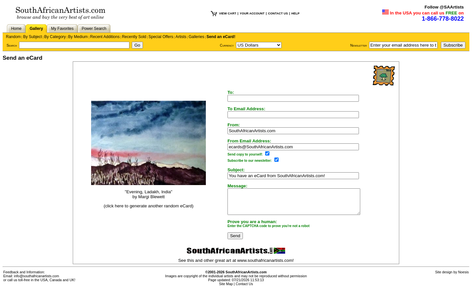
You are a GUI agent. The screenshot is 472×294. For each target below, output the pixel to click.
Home (16, 28)
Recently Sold (134, 36)
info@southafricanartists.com (36, 281)
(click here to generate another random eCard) (144, 208)
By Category (55, 36)
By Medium (78, 36)
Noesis (463, 277)
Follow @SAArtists (444, 7)
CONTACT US (278, 13)
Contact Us (244, 289)
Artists (180, 36)
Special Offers (160, 36)
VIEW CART (227, 13)
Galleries (196, 36)
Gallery (36, 28)
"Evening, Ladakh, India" (144, 194)
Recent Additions (105, 36)
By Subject (32, 36)
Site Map (226, 289)
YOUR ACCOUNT (252, 13)
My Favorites (62, 28)
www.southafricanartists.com (265, 265)
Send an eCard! (220, 36)
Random (13, 36)
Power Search (94, 28)
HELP (295, 13)
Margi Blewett (147, 199)
